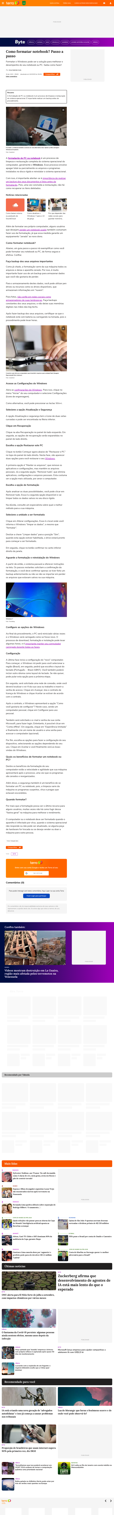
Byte (14, 854)
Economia (72, 1215)
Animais (17, 1344)
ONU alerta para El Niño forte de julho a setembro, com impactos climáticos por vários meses (28, 1294)
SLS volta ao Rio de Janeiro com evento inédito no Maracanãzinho (91, 1464)
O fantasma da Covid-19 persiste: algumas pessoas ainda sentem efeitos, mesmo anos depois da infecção (28, 1332)
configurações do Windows (28, 389)
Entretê (15, 1231)
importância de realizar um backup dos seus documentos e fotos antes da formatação (36, 181)
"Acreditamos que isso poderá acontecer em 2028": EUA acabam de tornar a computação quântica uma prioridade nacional (33, 1465)
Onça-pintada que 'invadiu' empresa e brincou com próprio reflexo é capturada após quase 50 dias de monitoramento (34, 1349)
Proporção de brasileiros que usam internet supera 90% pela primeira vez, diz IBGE (29, 1447)
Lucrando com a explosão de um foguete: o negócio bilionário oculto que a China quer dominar (32, 1365)
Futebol (71, 1231)
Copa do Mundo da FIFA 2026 (24, 3)
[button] (36, 873)
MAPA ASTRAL (54, 3)
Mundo (7, 967)
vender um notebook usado (33, 229)
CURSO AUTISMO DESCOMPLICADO (86, 3)
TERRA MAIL (67, 3)
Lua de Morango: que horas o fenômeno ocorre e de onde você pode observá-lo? (85, 1409)
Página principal (12, 3)
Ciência (4, 1327)
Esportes (74, 1460)
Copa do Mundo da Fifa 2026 (22, 1215)
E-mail (104, 3)
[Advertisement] (75, 1366)
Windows (50, 458)
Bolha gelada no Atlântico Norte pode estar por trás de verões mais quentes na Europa (34, 1480)
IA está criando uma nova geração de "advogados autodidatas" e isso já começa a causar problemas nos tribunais (27, 1410)
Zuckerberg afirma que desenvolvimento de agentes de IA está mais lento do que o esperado (84, 1280)
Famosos (15, 1167)
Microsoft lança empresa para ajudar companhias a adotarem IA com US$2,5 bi (82, 1348)
